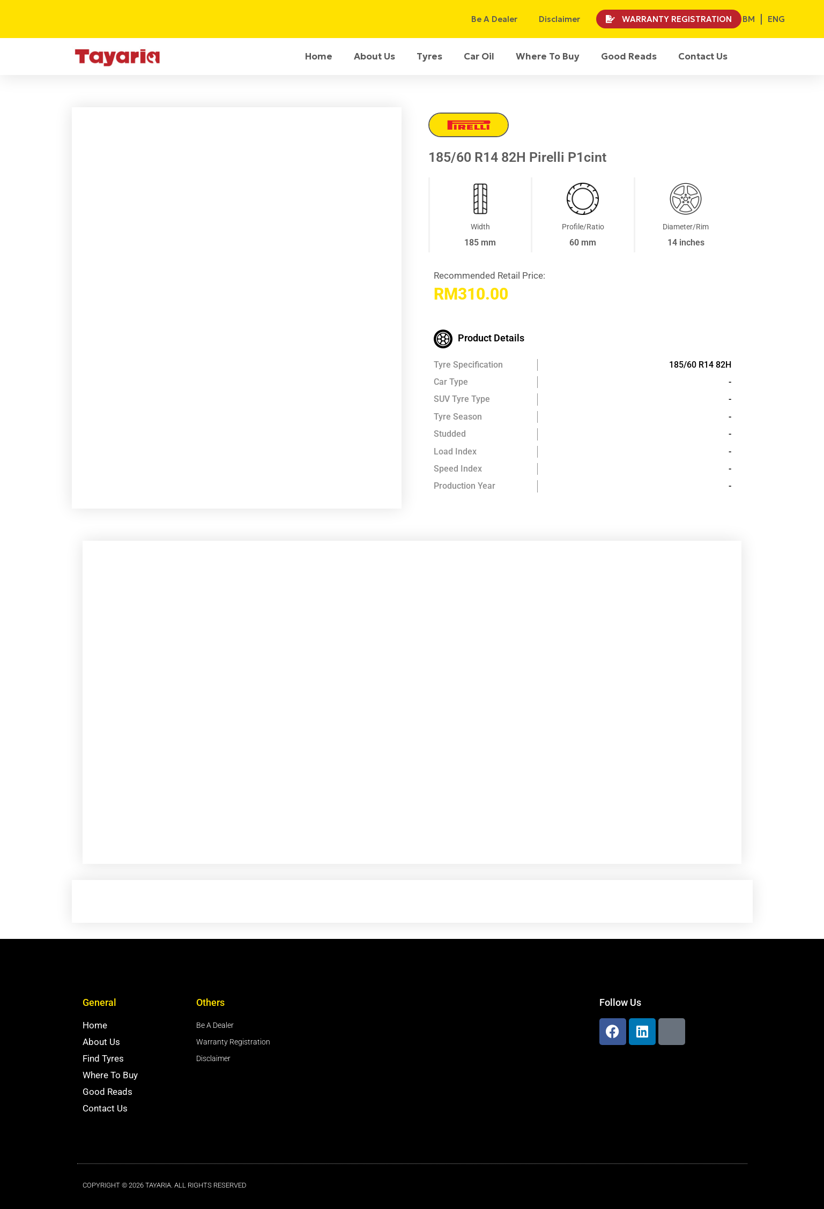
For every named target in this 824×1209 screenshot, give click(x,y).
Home (318, 56)
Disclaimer (559, 19)
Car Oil (479, 56)
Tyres (429, 56)
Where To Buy (548, 56)
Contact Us (703, 56)
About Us (374, 56)
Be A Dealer (494, 19)
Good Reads (629, 56)
